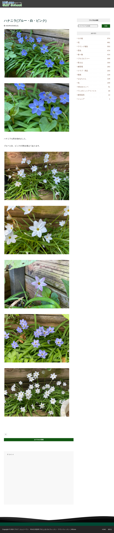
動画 (94, 75)
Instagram (105, 10)
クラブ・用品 (94, 71)
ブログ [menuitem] (84, 10)
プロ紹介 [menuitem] (29, 10)
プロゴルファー (94, 58)
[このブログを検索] (88, 26)
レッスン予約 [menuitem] (73, 10)
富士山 (94, 63)
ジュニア (94, 99)
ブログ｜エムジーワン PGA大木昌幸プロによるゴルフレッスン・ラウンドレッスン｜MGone (45, 529)
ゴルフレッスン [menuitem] (41, 10)
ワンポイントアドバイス (94, 91)
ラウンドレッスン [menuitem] (58, 10)
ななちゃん (94, 79)
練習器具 (94, 95)
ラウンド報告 (94, 46)
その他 (94, 38)
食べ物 (94, 54)
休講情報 (93, 10)
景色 (94, 50)
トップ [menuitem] (20, 10)
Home (104, 529)
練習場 (94, 67)
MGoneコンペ (94, 87)
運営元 (110, 529)
